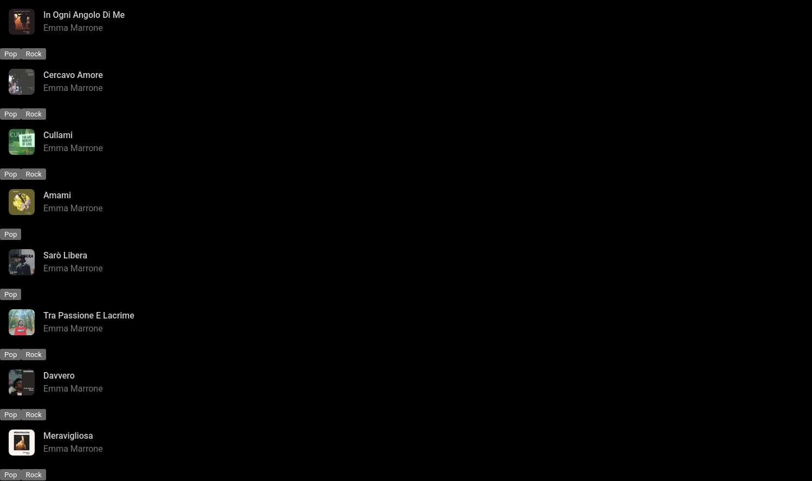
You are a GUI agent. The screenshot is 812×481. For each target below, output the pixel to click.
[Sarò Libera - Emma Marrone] (406, 262)
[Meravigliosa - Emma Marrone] (406, 442)
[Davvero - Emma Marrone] (406, 382)
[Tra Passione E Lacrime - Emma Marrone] (406, 322)
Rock (33, 54)
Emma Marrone (73, 28)
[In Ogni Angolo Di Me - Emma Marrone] (406, 21)
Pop (10, 54)
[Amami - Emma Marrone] (406, 202)
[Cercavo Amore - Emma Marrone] (406, 81)
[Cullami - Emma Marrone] (406, 142)
